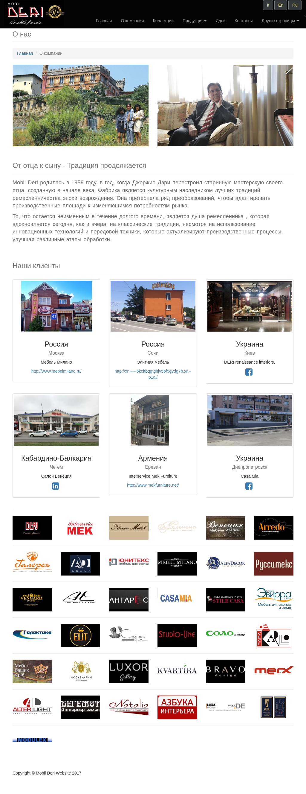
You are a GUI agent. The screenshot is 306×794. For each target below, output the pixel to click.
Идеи (220, 20)
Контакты (244, 20)
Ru (295, 5)
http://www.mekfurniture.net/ (153, 485)
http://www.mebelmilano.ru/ (56, 371)
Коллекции (163, 20)
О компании (132, 20)
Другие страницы (280, 20)
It (268, 5)
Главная (104, 20)
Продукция (194, 20)
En (280, 5)
